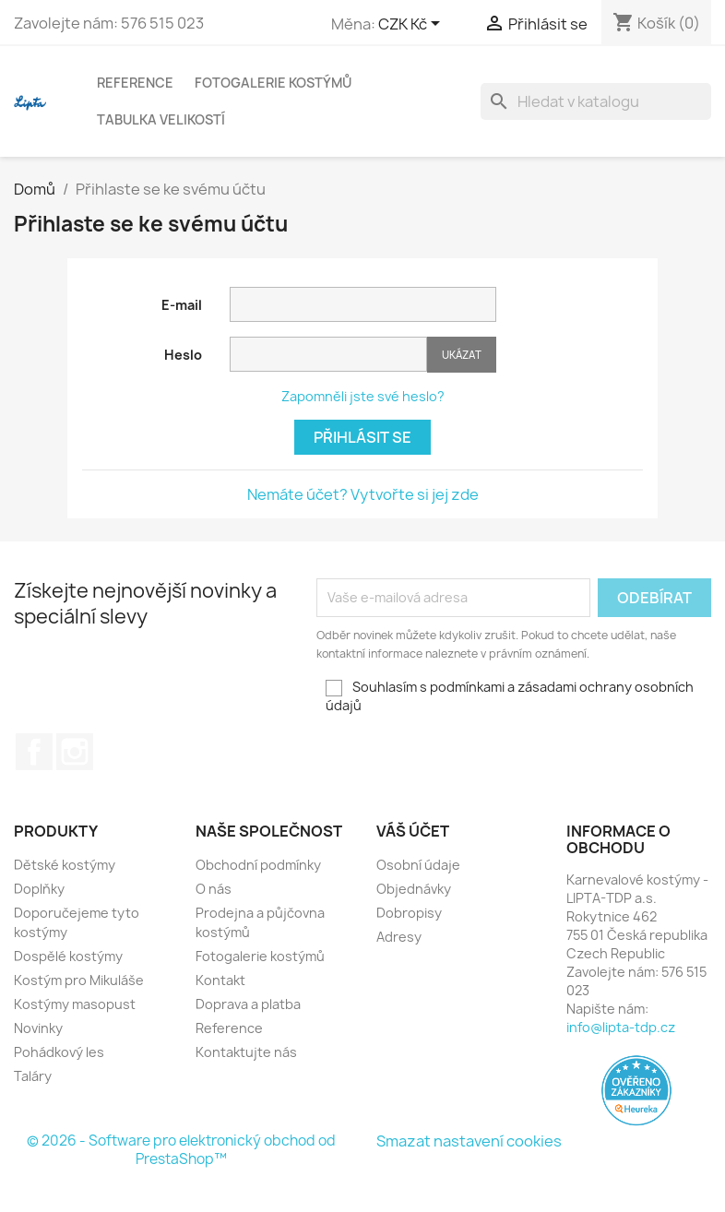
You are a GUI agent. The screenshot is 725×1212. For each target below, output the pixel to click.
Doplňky (39, 888)
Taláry (33, 1076)
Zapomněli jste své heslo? (363, 396)
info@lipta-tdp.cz (620, 1027)
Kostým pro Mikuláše (79, 980)
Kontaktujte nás (246, 1052)
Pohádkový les (59, 1052)
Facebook (34, 751)
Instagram (74, 751)
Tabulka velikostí (161, 119)
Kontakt (220, 980)
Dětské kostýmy (64, 864)
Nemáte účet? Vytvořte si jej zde (363, 494)
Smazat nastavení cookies (469, 1141)
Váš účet (412, 831)
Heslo (183, 354)
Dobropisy (409, 912)
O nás (214, 888)
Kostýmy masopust (75, 1004)
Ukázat (461, 355)
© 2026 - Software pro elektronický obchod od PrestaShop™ (181, 1150)
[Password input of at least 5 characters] (328, 354)
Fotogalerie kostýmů (273, 82)
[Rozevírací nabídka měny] (412, 25)
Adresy (399, 936)
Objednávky (413, 888)
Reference (135, 82)
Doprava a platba (248, 1004)
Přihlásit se (362, 437)
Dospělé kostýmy (68, 956)
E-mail (181, 305)
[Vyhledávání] (596, 101)
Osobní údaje (418, 864)
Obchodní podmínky (258, 864)
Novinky (38, 1028)
